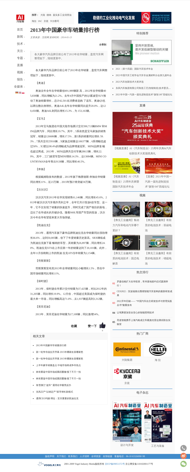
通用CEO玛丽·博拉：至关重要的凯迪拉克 (57, 398)
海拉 (34, 21)
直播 (20, 65)
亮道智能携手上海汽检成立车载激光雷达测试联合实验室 (143, 322)
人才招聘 (84, 456)
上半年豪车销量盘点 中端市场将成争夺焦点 (58, 365)
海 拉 (158, 360)
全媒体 (18, 86)
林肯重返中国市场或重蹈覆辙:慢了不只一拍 (58, 372)
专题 (20, 58)
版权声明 (49, 456)
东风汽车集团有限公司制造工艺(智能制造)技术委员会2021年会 (148, 88)
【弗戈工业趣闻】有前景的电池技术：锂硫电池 (158, 258)
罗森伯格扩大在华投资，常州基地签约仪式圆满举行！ (142, 283)
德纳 (49, 15)
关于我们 (61, 456)
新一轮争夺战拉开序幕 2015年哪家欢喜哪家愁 (59, 352)
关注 (20, 51)
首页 (20, 29)
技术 (20, 43)
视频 (20, 72)
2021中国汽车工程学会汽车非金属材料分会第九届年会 (144, 75)
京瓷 (46, 21)
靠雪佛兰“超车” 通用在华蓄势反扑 (53, 385)
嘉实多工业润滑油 (62, 15)
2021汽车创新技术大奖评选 (130, 82)
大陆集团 (127, 359)
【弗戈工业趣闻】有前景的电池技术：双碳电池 (158, 225)
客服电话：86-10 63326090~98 (129, 456)
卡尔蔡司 (54, 21)
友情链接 (107, 456)
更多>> (116, 104)
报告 (20, 79)
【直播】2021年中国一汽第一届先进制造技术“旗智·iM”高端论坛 (158, 181)
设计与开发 (127, 445)
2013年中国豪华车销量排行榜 (51, 345)
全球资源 (96, 456)
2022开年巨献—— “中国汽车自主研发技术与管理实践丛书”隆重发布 (144, 303)
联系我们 (72, 456)
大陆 (42, 15)
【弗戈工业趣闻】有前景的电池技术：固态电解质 (126, 258)
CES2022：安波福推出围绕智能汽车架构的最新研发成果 (144, 293)
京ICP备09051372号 (115, 464)
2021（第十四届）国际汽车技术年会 (134, 69)
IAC (40, 21)
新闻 (20, 36)
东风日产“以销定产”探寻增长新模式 (54, 392)
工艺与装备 (157, 445)
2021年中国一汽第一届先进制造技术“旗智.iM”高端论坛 (144, 94)
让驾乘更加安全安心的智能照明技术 (135, 312)
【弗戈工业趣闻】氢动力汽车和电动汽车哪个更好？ (126, 225)
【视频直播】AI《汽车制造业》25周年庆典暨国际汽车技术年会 (126, 181)
